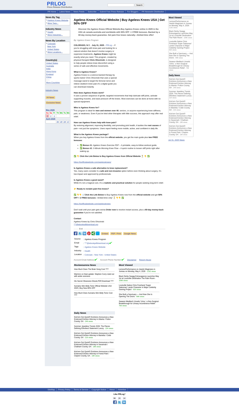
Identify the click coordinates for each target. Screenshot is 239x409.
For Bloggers (132, 12)
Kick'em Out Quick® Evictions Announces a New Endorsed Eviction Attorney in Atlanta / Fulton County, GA (94, 319)
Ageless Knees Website (57, 20)
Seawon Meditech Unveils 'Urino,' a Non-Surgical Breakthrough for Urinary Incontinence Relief (139, 302)
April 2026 (50, 119)
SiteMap (51, 389)
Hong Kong (51, 71)
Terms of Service (81, 389)
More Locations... (55, 52)
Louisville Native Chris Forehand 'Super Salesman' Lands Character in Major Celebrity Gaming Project (137, 287)
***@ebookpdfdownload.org (86, 224)
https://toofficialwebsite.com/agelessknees (92, 204)
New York (51, 46)
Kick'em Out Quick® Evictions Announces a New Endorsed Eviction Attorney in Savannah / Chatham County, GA (94, 344)
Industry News (52, 90)
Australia (50, 66)
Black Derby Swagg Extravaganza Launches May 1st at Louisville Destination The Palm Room (139, 277)
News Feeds (78, 12)
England (50, 74)
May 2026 (50, 110)
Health (50, 32)
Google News (130, 233)
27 (68, 122)
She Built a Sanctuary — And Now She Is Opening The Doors (181, 55)
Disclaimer (131, 260)
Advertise (122, 389)
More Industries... (55, 35)
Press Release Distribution (59, 6)
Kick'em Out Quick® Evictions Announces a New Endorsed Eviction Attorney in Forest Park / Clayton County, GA (94, 353)
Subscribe (92, 12)
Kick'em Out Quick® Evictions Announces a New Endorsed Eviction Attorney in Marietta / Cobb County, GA (94, 335)
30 (58, 122)
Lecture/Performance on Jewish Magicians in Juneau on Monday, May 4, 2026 (137, 270)
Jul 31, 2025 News (176, 140)
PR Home (52, 12)
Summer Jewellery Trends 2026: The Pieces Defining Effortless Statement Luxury (92, 327)
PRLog (109, 45)
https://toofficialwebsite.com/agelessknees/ (92, 162)
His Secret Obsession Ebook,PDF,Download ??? (94, 281)
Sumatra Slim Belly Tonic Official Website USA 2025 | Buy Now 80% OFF (93, 287)
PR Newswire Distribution (153, 12)
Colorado (52, 44)
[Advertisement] (142, 66)
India (48, 69)
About (112, 389)
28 (65, 122)
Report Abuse (145, 260)
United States (53, 49)
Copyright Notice (98, 389)
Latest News (64, 12)
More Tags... (53, 23)
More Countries (53, 82)
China (48, 77)
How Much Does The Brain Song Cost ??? (91, 269)
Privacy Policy (64, 389)
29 (61, 122)
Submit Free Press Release (112, 12)
